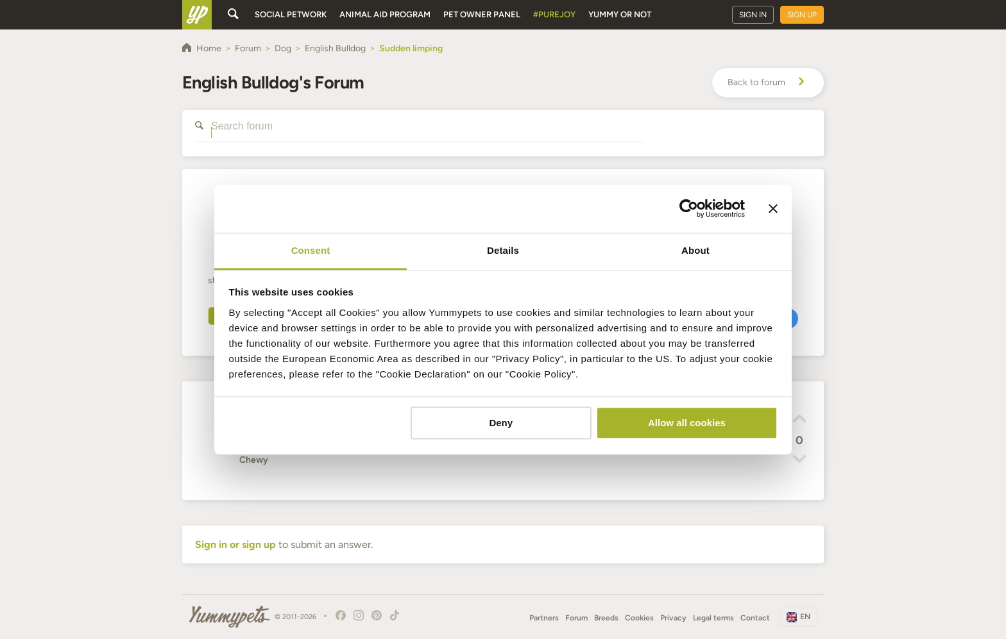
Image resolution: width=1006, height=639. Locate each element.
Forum (576, 617)
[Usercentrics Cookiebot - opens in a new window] (689, 208)
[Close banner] (773, 208)
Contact (755, 617)
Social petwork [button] (291, 14)
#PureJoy (554, 14)
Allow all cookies (687, 422)
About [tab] (695, 250)
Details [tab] (503, 250)
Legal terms (713, 617)
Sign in (753, 14)
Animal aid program (385, 14)
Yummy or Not (619, 14)
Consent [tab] (310, 250)
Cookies (639, 617)
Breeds (606, 617)
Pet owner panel (481, 14)
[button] (799, 420)
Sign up (802, 14)
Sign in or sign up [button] (235, 544)
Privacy (673, 617)
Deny (501, 422)
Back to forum (768, 82)
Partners (544, 617)
